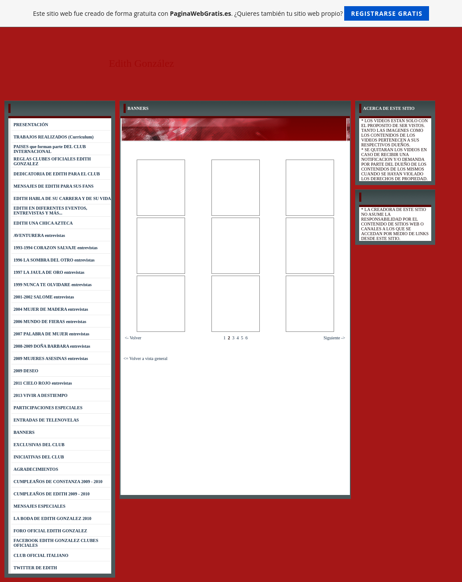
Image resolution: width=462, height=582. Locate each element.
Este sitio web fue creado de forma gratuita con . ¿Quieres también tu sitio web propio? (231, 13)
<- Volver (133, 337)
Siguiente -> (334, 337)
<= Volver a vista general (145, 358)
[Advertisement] (236, 426)
